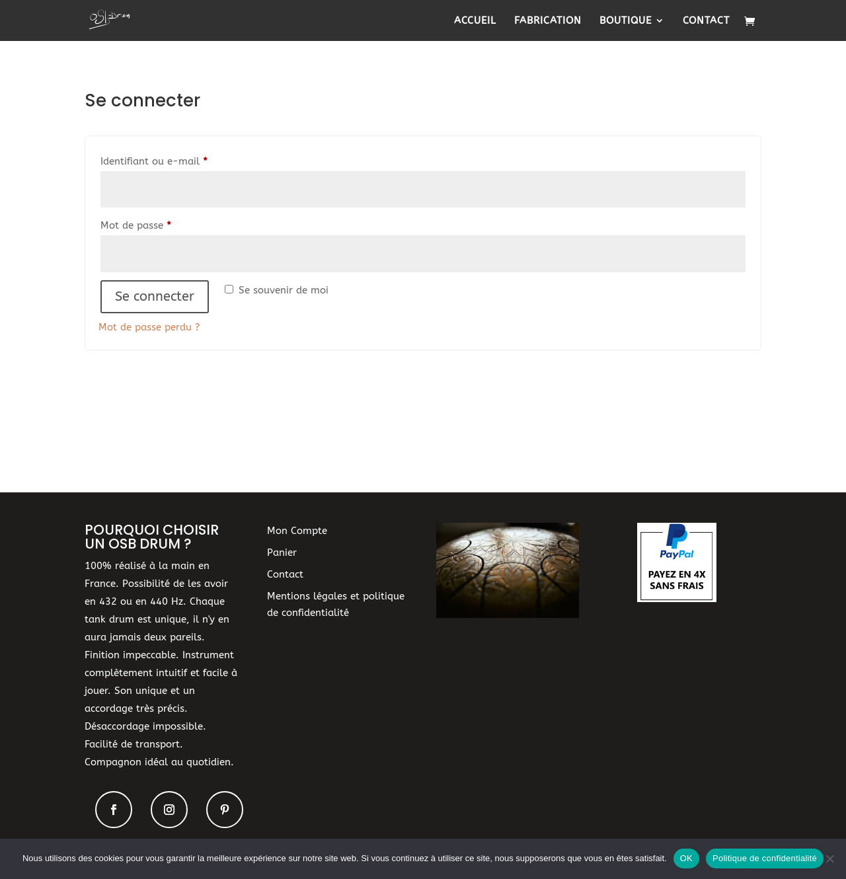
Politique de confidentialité (764, 858)
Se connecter (154, 296)
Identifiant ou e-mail (180, 159)
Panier (282, 552)
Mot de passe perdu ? (149, 327)
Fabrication (548, 21)
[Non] (829, 858)
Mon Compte (297, 531)
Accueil (475, 21)
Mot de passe (161, 223)
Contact (706, 21)
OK (686, 858)
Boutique (625, 21)
